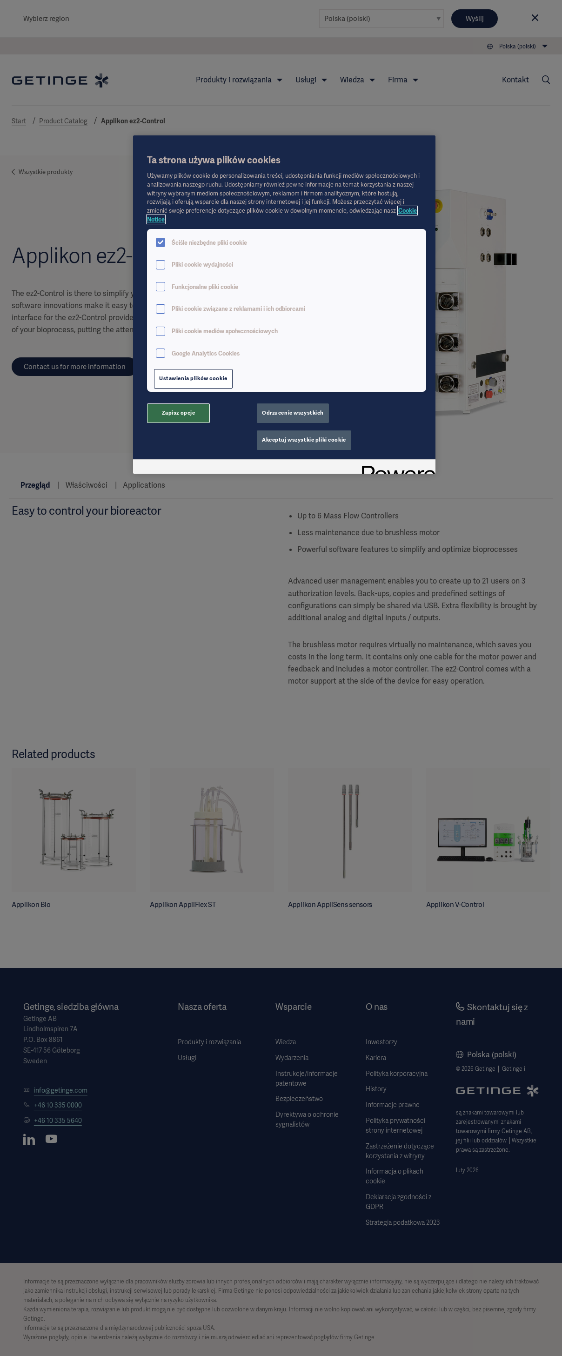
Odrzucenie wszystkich (293, 412)
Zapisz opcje (178, 412)
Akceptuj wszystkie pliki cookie (304, 439)
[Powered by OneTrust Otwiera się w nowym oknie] (395, 468)
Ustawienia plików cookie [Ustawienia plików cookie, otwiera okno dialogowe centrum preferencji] (193, 378)
